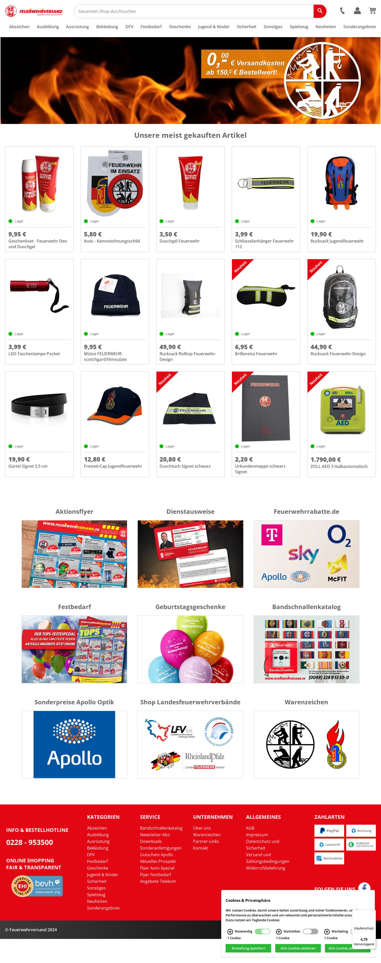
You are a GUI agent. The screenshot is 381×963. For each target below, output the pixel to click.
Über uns (202, 852)
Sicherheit (97, 905)
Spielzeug (96, 919)
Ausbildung (98, 859)
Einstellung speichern (248, 948)
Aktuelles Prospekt (158, 885)
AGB (250, 852)
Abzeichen (97, 852)
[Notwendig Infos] (230, 932)
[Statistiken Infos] (279, 932)
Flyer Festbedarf (155, 899)
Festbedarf (97, 885)
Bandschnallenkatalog (161, 852)
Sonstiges (96, 912)
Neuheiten (97, 925)
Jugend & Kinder (102, 899)
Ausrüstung (98, 865)
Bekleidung (97, 872)
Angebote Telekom (158, 905)
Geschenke (97, 892)
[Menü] (373, 912)
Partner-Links (206, 865)
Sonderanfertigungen (161, 872)
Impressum (257, 859)
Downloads (151, 865)
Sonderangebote (103, 932)
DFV (91, 879)
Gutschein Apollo (156, 879)
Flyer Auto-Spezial (157, 892)
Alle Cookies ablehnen (298, 948)
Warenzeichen (207, 859)
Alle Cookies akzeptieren (348, 948)
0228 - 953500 (29, 866)
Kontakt (200, 872)
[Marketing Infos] (327, 932)
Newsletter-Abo (155, 859)
